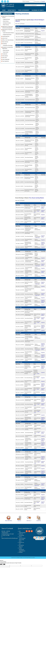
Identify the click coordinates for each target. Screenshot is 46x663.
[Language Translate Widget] (28, 1)
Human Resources (5, 36)
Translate (42, 1)
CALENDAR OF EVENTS (38, 10)
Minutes (43, 243)
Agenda (43, 30)
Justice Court (4, 38)
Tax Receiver (4, 54)
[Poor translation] (3, 564)
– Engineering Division (6, 34)
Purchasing (4, 43)
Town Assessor (5, 55)
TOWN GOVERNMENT (23, 10)
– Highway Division (6, 19)
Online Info (37, 237)
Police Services (5, 41)
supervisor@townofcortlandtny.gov (10, 538)
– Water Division (5, 24)
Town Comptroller (5, 59)
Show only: (17, 23)
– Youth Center (5, 52)
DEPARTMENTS (12, 10)
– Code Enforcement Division (8, 32)
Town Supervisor (5, 61)
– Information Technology (7, 45)
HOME (3, 10)
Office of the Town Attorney (7, 40)
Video (43, 208)
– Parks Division (5, 21)
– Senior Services (5, 50)
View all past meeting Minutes (36, 197)
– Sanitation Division (6, 23)
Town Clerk (4, 57)
